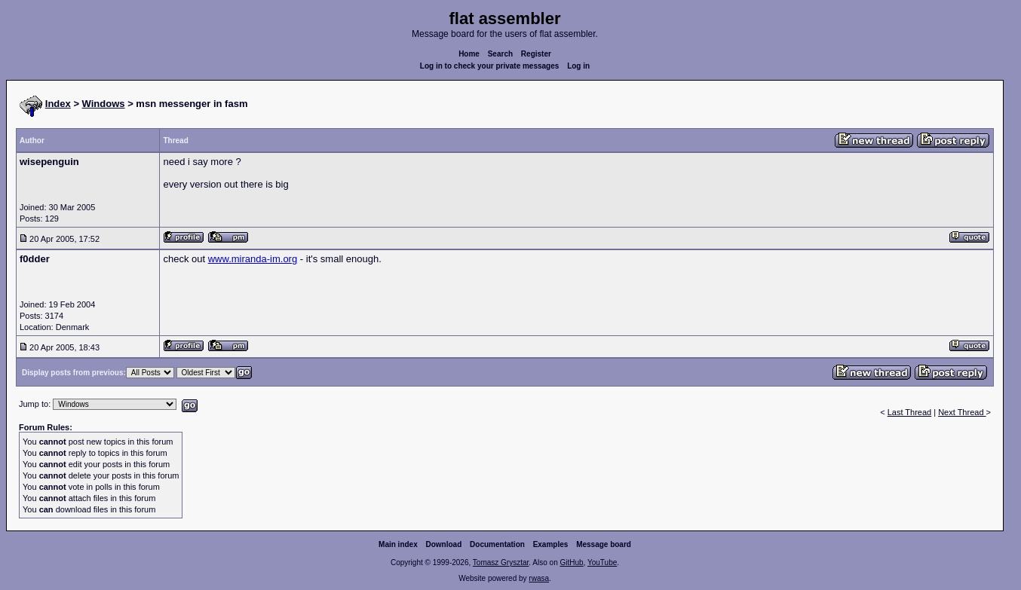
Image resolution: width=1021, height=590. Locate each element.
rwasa (539, 578)
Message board (603, 544)
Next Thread (962, 412)
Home (469, 54)
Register (536, 54)
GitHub (571, 562)
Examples (551, 544)
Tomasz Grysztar (501, 562)
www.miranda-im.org (252, 258)
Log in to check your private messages (490, 66)
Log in (578, 66)
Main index (398, 544)
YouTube (602, 562)
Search (500, 54)
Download (444, 544)
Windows (103, 103)
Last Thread (910, 412)
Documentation (497, 544)
